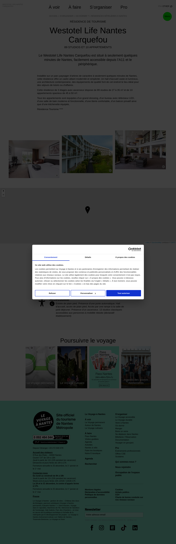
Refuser (52, 293)
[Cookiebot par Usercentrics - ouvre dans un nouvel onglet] (130, 249)
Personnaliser (88, 293)
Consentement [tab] (50, 257)
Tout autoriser (123, 293)
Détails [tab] (88, 257)
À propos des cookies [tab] (125, 257)
